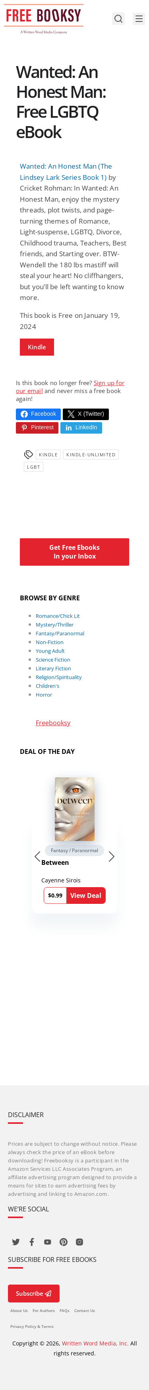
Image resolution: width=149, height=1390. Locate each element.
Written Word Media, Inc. (95, 1343)
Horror (44, 694)
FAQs (65, 1310)
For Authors (44, 1310)
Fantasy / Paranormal (74, 850)
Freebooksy (53, 722)
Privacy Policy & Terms (32, 1326)
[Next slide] (111, 856)
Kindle (37, 347)
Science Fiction (53, 659)
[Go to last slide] (37, 856)
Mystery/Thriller (55, 624)
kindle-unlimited (91, 454)
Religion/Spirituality (59, 677)
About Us (19, 1310)
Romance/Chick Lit (58, 615)
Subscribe (34, 1293)
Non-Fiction (50, 642)
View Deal (85, 895)
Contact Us (84, 1310)
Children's (47, 685)
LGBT (33, 467)
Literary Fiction (53, 668)
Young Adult (50, 650)
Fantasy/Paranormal (60, 633)
